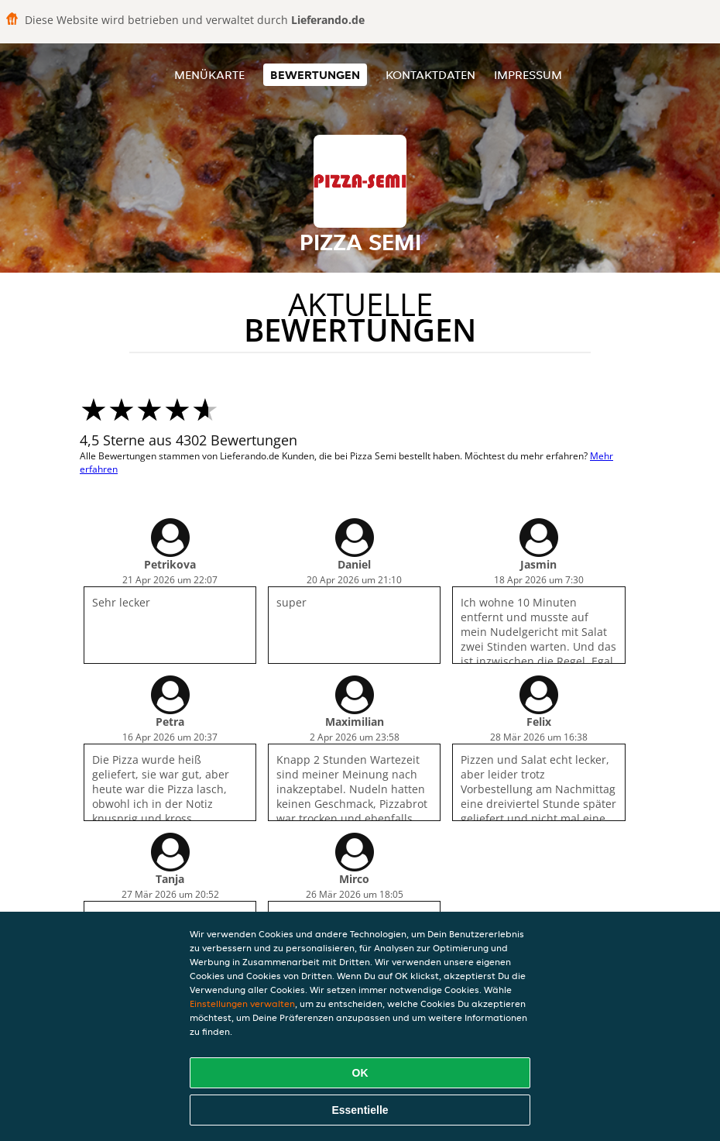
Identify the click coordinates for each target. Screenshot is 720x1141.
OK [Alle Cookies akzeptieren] (360, 1073)
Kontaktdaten (430, 75)
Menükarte (209, 75)
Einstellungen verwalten (242, 1003)
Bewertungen (315, 75)
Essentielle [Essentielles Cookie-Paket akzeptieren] (359, 1110)
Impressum (528, 75)
